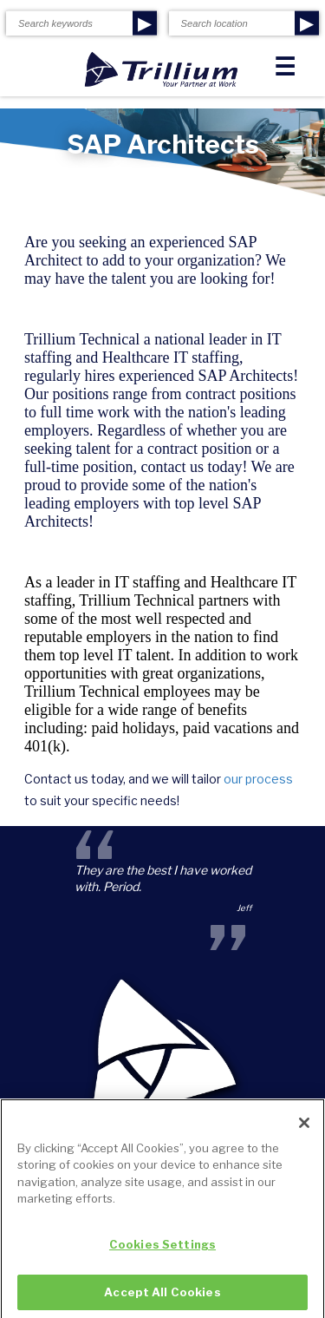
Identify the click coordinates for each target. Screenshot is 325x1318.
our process (258, 778)
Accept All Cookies (162, 1297)
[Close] (304, 1128)
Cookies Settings (162, 1249)
